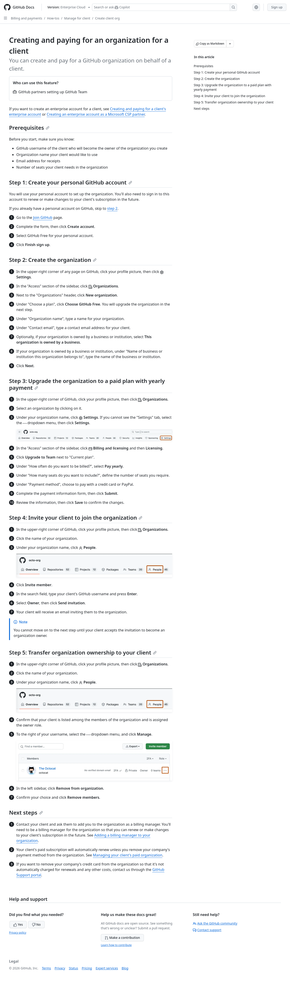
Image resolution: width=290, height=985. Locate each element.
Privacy (60, 968)
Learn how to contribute (116, 945)
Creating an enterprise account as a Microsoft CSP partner (96, 114)
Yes (18, 924)
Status (73, 968)
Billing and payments (26, 18)
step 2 (112, 208)
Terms (46, 968)
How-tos (53, 18)
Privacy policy (17, 933)
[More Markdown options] (230, 43)
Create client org (107, 18)
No (36, 924)
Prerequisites (29, 127)
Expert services (107, 968)
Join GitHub (42, 217)
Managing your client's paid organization (127, 855)
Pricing (87, 968)
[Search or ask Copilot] (164, 7)
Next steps (26, 812)
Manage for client (77, 18)
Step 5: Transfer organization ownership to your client (83, 652)
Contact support (207, 930)
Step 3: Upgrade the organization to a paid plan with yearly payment (87, 384)
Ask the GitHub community (215, 923)
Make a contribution (122, 937)
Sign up (277, 7)
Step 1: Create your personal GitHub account (70, 182)
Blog (125, 968)
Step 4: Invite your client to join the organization (75, 517)
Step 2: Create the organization (53, 259)
